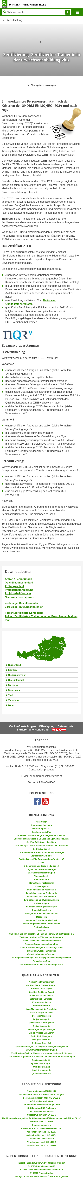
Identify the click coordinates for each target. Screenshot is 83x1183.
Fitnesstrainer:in (41, 876)
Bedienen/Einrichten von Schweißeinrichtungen (41, 1094)
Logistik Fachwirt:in (41, 910)
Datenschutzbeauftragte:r (41, 999)
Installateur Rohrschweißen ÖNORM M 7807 (41, 1128)
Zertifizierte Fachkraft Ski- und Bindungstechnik (41, 964)
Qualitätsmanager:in (41, 1070)
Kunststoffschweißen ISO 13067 (41, 1132)
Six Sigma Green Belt (41, 1043)
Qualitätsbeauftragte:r (41, 1063)
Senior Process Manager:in (41, 1033)
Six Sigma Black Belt (41, 1040)
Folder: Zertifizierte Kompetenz (24, 612)
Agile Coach (41, 822)
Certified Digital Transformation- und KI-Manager (41, 852)
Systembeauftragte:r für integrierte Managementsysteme (41, 1046)
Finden (67, 12)
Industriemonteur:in (41, 1125)
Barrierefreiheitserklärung (33, 729)
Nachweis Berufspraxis (19, 597)
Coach (41, 862)
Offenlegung (46, 726)
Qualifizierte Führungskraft (41, 1023)
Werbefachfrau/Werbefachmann (41, 954)
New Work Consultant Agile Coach (41, 920)
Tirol (10, 695)
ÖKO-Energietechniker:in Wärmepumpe (41, 924)
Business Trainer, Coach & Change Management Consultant (41, 839)
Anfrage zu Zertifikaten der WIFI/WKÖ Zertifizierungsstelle (41, 1176)
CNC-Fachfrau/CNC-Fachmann (41, 1108)
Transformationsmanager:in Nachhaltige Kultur (41, 947)
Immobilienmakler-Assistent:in (41, 890)
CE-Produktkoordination (41, 1101)
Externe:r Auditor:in (41, 1002)
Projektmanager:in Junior (41, 1012)
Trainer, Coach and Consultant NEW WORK (41, 941)
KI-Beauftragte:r (41, 903)
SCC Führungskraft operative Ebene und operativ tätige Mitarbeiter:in (41, 934)
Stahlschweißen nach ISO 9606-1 (41, 1135)
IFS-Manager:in (41, 886)
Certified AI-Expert (41, 849)
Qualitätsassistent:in (41, 1060)
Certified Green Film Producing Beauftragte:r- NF (41, 859)
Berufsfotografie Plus (41, 832)
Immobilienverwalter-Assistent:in (41, 893)
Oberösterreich (16, 680)
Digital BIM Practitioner (41, 856)
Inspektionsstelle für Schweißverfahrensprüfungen (41, 1163)
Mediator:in (41, 917)
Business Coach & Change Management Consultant (41, 835)
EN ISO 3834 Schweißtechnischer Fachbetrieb (41, 1170)
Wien (10, 705)
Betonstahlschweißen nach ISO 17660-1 (41, 1098)
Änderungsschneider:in (41, 825)
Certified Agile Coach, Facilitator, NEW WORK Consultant (41, 846)
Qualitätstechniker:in (41, 1074)
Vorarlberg (13, 700)
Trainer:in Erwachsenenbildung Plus (41, 944)
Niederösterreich (17, 675)
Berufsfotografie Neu (41, 829)
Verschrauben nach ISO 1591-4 (41, 1145)
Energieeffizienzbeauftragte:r (41, 873)
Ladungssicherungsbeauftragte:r (41, 907)
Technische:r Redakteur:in (41, 1139)
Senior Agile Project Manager (41, 1029)
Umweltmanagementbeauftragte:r (41, 1050)
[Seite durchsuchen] (36, 12)
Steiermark (14, 690)
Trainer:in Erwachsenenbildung (41, 951)
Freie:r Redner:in (41, 879)
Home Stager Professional (41, 883)
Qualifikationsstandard (19, 582)
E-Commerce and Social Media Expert (41, 866)
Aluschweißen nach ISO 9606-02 (41, 1091)
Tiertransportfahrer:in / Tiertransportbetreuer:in (41, 937)
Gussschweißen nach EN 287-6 (41, 1115)
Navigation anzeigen (41, 85)
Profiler (41, 930)
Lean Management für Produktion (41, 1009)
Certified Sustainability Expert (41, 995)
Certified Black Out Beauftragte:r (41, 985)
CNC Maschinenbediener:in (41, 1111)
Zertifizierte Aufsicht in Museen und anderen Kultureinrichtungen (41, 1053)
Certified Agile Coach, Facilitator (41, 842)
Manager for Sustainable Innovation (41, 913)
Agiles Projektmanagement (41, 982)
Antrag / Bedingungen (18, 579)
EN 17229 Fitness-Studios (41, 1173)
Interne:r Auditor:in (41, 1006)
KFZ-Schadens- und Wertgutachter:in (41, 900)
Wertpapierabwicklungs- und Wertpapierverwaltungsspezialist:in (41, 958)
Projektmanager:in (41, 1019)
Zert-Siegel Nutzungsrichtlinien (24, 606)
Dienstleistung (14, 20)
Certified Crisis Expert (41, 989)
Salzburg (13, 685)
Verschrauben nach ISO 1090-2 (41, 1142)
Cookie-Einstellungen (22, 726)
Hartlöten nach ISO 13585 (41, 1122)
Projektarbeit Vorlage (18, 593)
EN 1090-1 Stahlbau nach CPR (41, 1166)
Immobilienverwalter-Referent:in (41, 896)
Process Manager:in (41, 1016)
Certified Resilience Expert (41, 992)
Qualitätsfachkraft (41, 1067)
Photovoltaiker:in (41, 927)
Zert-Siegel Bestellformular (21, 603)
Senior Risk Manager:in (41, 1036)
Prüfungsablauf (14, 586)
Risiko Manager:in (41, 1026)
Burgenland (14, 665)
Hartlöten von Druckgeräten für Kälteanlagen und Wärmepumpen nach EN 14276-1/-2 (41, 1118)
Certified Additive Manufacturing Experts (41, 1105)
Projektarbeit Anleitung (19, 590)
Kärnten (12, 670)
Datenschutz (65, 726)
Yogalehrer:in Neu (41, 961)
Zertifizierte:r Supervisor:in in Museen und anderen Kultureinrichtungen (41, 1057)
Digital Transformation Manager (41, 869)
